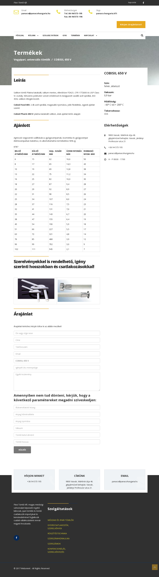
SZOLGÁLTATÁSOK (50, 35)
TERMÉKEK (75, 35)
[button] (142, 35)
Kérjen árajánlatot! (131, 24)
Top (155, 567)
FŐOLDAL (20, 35)
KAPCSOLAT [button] (90, 35)
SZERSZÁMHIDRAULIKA (58, 538)
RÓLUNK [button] (33, 35)
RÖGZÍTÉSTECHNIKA (57, 533)
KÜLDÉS (22, 449)
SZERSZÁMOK (54, 543)
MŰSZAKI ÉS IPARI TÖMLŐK (61, 520)
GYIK (65, 35)
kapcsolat (132, 2)
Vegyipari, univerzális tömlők (32, 59)
